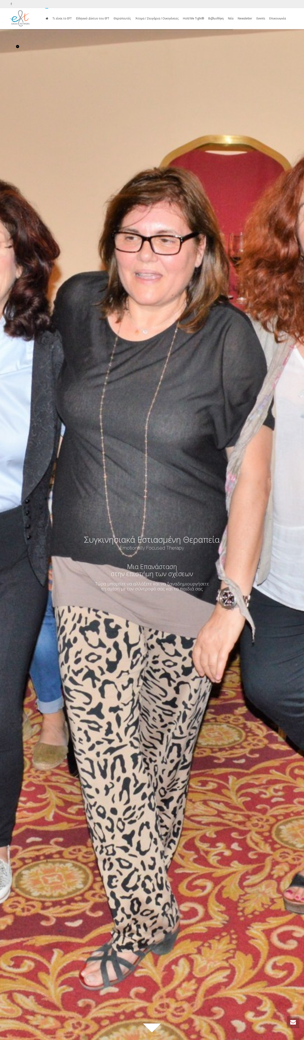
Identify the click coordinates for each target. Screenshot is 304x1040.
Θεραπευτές (122, 18)
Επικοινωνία (277, 18)
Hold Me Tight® (193, 18)
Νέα (230, 18)
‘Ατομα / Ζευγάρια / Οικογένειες (157, 18)
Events (260, 18)
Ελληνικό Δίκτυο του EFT (92, 18)
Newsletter (245, 18)
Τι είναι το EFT (62, 18)
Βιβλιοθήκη (216, 18)
